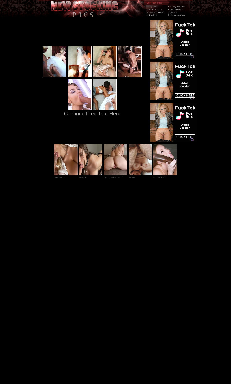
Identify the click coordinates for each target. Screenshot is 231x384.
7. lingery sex (173, 12)
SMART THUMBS (121, 325)
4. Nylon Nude (152, 15)
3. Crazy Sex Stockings (155, 12)
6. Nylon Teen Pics (175, 9)
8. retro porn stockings (176, 15)
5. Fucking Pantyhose (176, 7)
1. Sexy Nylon (152, 7)
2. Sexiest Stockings (154, 9)
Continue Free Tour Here (92, 113)
